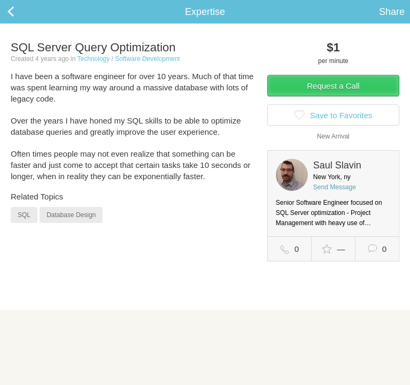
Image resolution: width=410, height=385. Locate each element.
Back (21, 12)
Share (392, 11)
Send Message (334, 187)
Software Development (147, 59)
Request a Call (333, 85)
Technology (94, 59)
